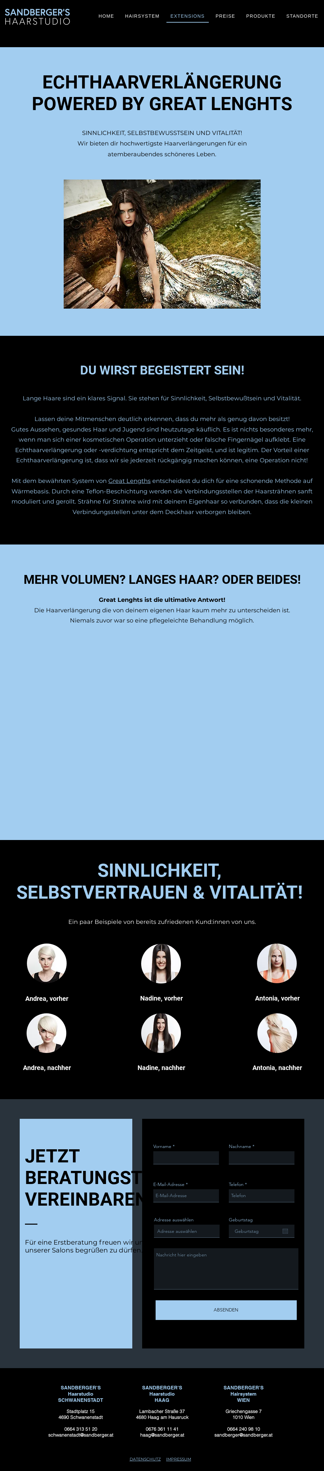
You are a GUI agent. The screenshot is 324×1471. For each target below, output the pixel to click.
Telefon (236, 1184)
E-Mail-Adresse (168, 1184)
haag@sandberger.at (162, 1435)
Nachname (240, 1146)
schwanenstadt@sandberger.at (80, 1435)
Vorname (162, 1146)
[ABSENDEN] (226, 1310)
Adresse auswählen (174, 1219)
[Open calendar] (285, 1231)
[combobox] (187, 1231)
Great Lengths (129, 481)
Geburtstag (241, 1219)
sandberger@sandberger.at (243, 1435)
